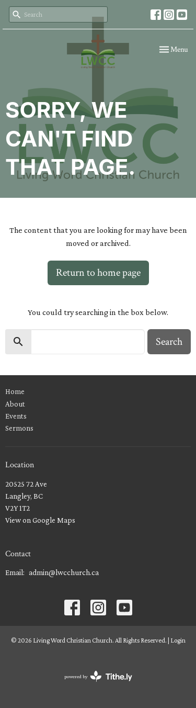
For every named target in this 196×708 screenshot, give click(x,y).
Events (16, 416)
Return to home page (98, 272)
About (15, 404)
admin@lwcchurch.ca (64, 572)
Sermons (19, 428)
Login (178, 640)
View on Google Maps (40, 520)
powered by (98, 676)
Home (15, 391)
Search (169, 342)
